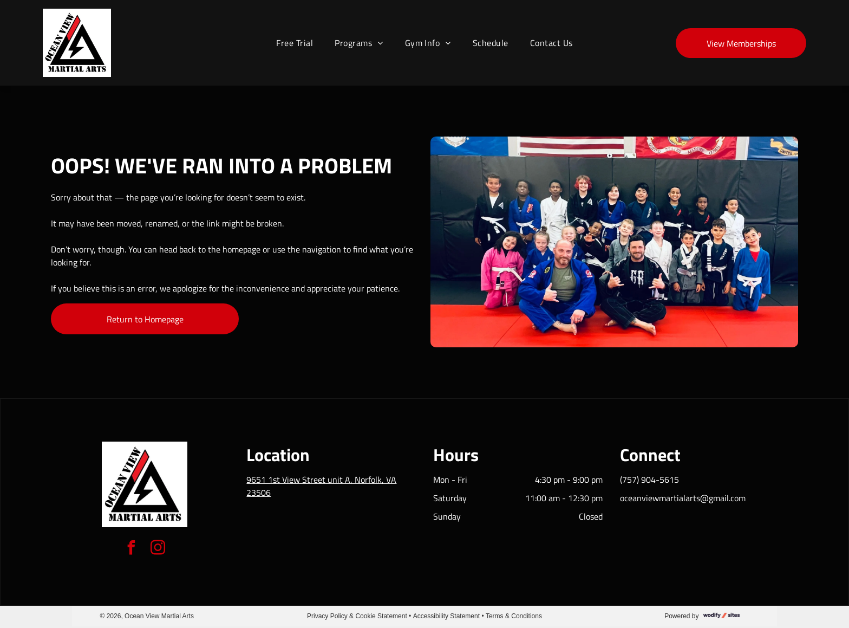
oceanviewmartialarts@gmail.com (683, 497)
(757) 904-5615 (649, 479)
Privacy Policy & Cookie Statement (357, 616)
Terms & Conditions (514, 616)
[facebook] (131, 549)
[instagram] (158, 549)
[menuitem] (294, 43)
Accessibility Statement (446, 616)
